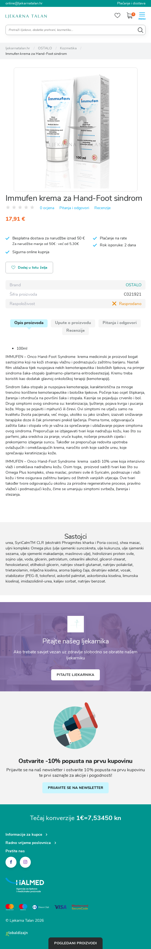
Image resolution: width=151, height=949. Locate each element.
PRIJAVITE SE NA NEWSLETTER (75, 787)
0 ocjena (47, 208)
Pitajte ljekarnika (75, 674)
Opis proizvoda (28, 322)
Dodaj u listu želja (29, 268)
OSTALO (133, 285)
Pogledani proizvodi (75, 943)
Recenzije (102, 208)
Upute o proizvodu (73, 322)
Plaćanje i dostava (131, 3)
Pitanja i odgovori (74, 208)
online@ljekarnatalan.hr (24, 3)
